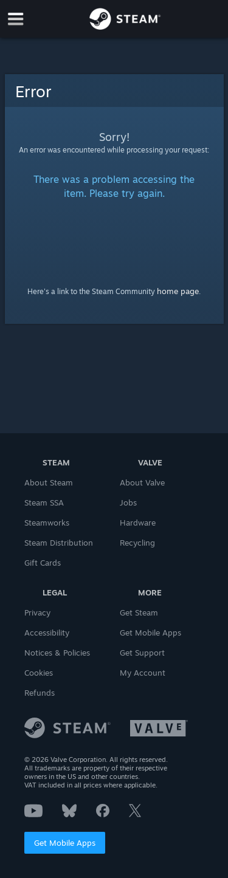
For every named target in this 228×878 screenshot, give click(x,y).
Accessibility (46, 632)
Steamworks (46, 522)
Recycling (137, 542)
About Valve (142, 482)
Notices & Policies (57, 652)
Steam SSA (44, 502)
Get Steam (139, 612)
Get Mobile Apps (64, 843)
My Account (142, 672)
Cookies (38, 672)
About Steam (48, 482)
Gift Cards (42, 563)
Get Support (142, 652)
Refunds (39, 693)
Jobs (128, 502)
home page (178, 291)
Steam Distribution (58, 542)
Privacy (37, 612)
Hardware (138, 522)
